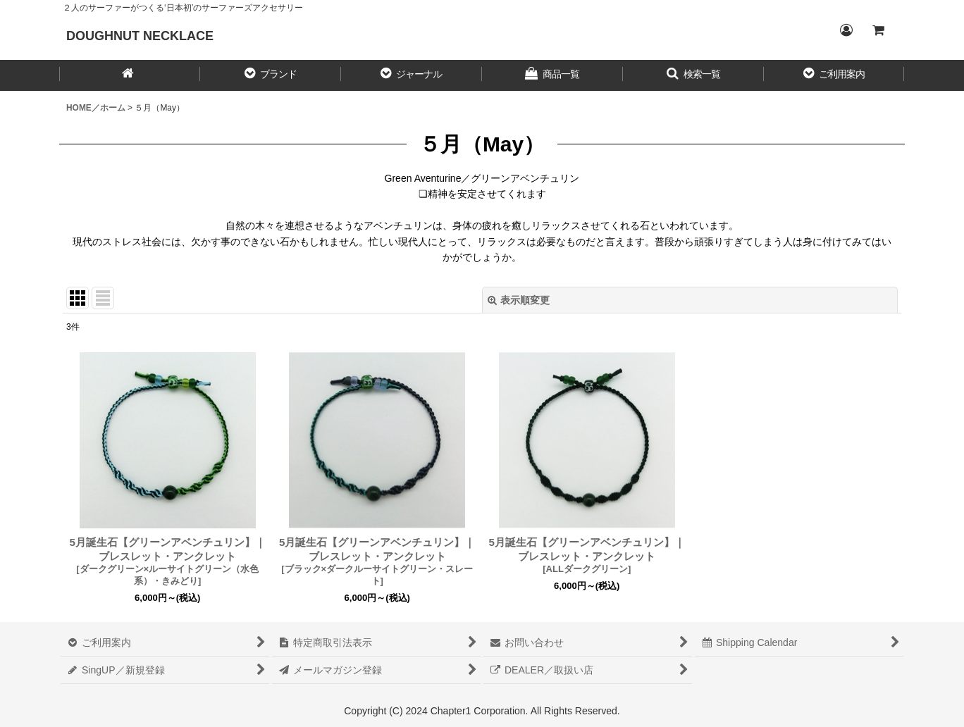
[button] (270, 75)
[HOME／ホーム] (129, 75)
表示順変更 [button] (519, 300)
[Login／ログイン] (845, 30)
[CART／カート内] (878, 30)
